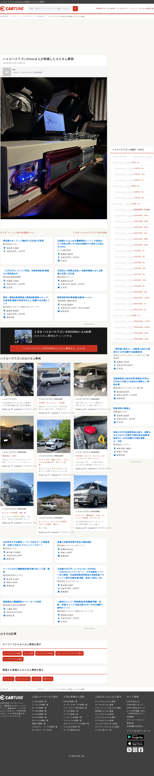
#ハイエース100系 (58, 522)
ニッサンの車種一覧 (40, 705)
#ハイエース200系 (9, 513)
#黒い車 (22, 513)
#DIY (14, 456)
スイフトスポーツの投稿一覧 (75, 705)
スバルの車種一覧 (39, 714)
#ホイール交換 (45, 524)
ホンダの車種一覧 (39, 708)
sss (13, 70)
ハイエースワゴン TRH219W (14, 452)
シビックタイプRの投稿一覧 (75, 708)
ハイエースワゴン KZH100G (51, 399)
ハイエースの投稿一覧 (72, 717)
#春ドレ (56, 524)
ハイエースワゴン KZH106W (88, 512)
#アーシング (93, 459)
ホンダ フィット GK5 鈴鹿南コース (17, 232)
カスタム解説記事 (146, 8)
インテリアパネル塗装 (13, 659)
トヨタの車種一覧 (39, 702)
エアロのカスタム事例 (104, 720)
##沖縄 (42, 403)
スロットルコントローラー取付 (69, 653)
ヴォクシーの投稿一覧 (72, 720)
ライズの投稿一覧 (70, 711)
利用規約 (130, 717)
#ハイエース (52, 403)
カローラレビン (23, 679)
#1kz (98, 515)
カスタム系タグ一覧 (103, 730)
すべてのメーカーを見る (42, 730)
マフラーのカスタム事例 (105, 717)
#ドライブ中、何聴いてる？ (50, 460)
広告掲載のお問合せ (135, 726)
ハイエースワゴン (9, 399)
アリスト (36, 679)
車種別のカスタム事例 (105, 8)
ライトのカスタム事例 (104, 714)
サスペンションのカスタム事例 (108, 708)
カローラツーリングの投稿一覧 (76, 724)
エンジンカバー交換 (12, 653)
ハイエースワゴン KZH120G (87, 452)
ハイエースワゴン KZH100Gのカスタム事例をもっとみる (54, 348)
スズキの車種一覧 (39, 717)
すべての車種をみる (71, 730)
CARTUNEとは (133, 702)
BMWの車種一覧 (39, 724)
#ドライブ (80, 515)
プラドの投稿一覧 (70, 714)
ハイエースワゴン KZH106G (51, 518)
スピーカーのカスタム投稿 (106, 724)
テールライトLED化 (44, 653)
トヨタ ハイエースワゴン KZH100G (27, 72)
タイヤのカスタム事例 (104, 705)
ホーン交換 (28, 653)
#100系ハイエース (83, 456)
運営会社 (130, 723)
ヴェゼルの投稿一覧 (71, 727)
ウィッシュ (8, 679)
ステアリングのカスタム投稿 (107, 727)
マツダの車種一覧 (39, 711)
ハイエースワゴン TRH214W (51, 456)
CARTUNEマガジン (135, 705)
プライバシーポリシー (136, 720)
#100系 (62, 403)
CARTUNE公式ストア (136, 708)
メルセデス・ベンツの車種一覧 (45, 727)
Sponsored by (89, 324)
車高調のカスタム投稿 (104, 711)
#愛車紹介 (6, 456)
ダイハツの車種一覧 (40, 720)
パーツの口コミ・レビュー (127, 8)
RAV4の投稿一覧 (70, 702)
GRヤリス (48, 679)
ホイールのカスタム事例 (105, 702)
